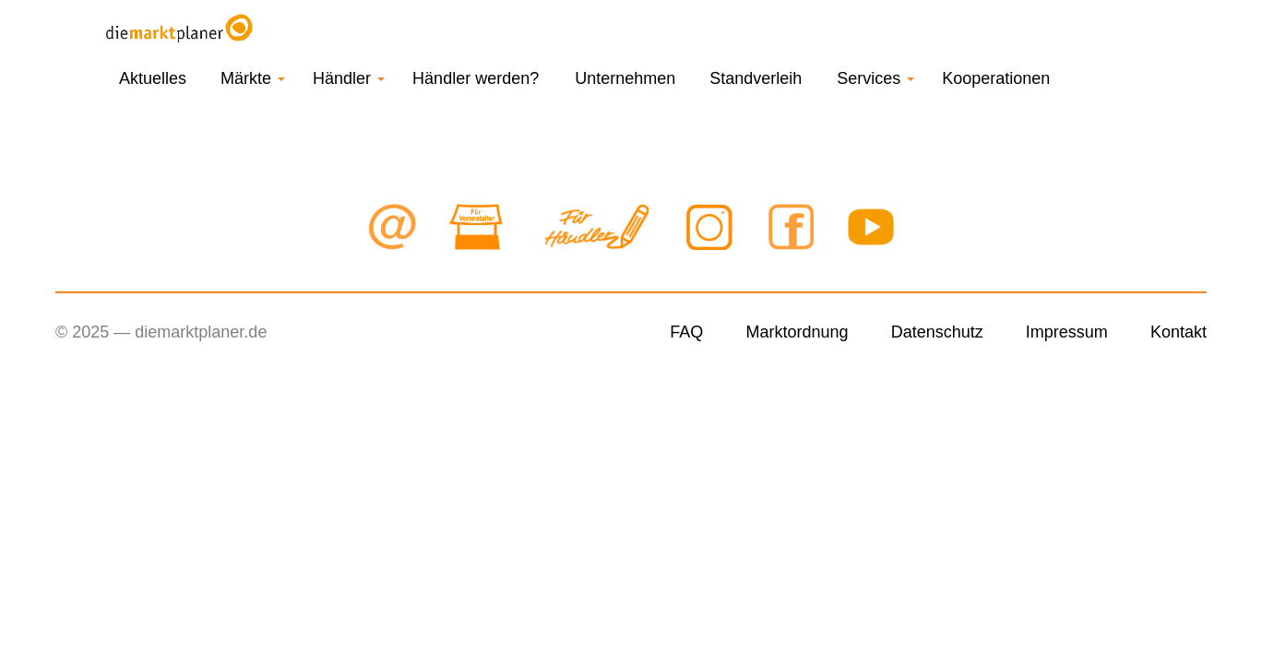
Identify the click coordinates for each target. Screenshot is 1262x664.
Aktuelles (152, 78)
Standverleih (755, 78)
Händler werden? (475, 78)
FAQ (686, 332)
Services (875, 78)
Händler (349, 78)
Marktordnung (796, 332)
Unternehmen (625, 78)
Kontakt (1178, 332)
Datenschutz (937, 332)
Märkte (252, 78)
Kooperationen (996, 78)
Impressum (1067, 332)
